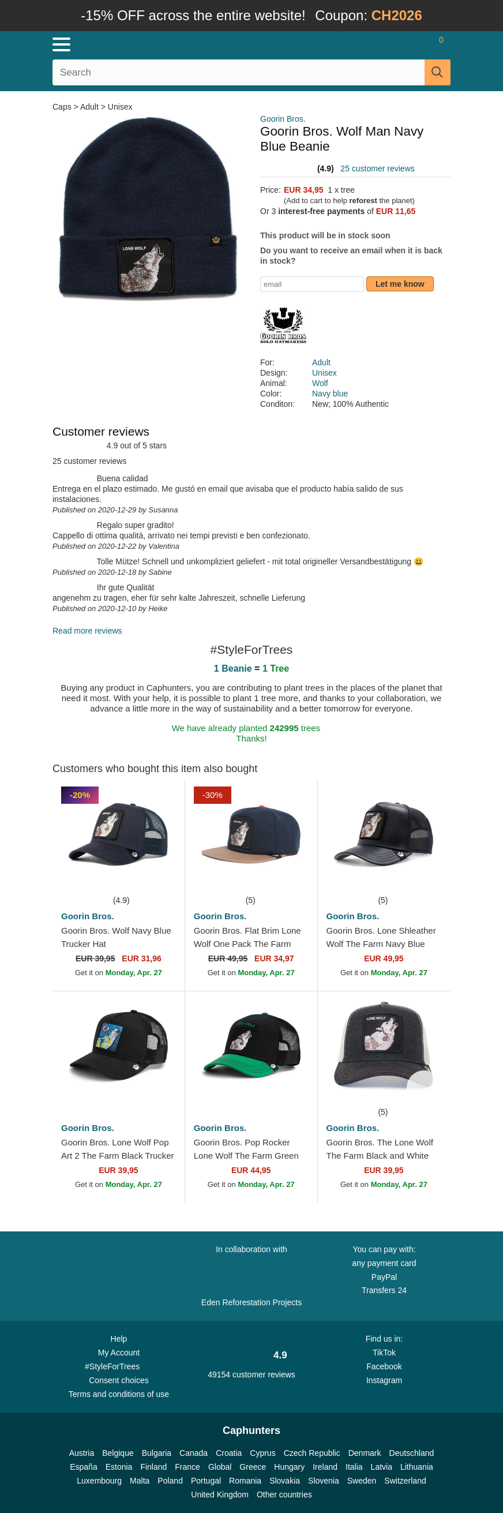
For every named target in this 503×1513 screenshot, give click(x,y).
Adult (89, 106)
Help (119, 1338)
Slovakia (284, 1480)
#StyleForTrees (119, 1366)
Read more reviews (87, 630)
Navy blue (330, 393)
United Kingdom (220, 1494)
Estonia (119, 1466)
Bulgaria (156, 1453)
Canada (193, 1453)
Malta (139, 1480)
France (187, 1466)
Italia (354, 1466)
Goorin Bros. (283, 118)
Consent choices (119, 1380)
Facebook (383, 1366)
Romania (245, 1480)
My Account (119, 1352)
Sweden (362, 1480)
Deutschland (411, 1453)
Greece (252, 1466)
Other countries (284, 1494)
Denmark (364, 1453)
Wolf (320, 383)
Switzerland (405, 1480)
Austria (82, 1453)
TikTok (384, 1352)
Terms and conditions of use (119, 1394)
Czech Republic (312, 1453)
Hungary (289, 1466)
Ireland (325, 1466)
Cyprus (262, 1453)
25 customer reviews (377, 168)
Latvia (381, 1466)
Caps (63, 106)
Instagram (384, 1380)
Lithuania (416, 1466)
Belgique (118, 1453)
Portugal (206, 1480)
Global (219, 1466)
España (83, 1466)
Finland (153, 1466)
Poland (170, 1480)
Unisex (120, 106)
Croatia (229, 1453)
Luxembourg (99, 1480)
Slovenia (323, 1480)
